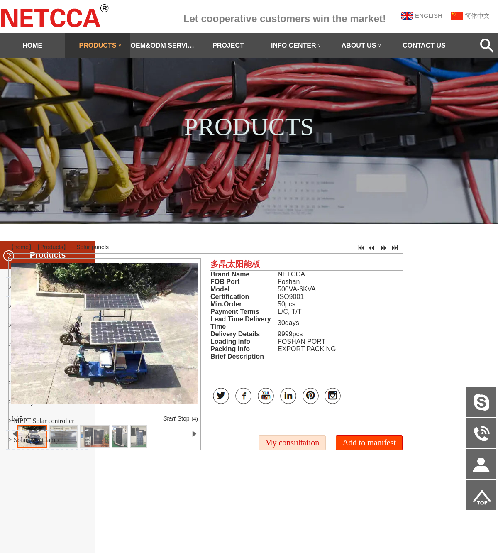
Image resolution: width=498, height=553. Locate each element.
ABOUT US (361, 45)
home (21, 247)
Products (51, 247)
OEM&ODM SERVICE (163, 45)
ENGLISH (428, 15)
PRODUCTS (100, 45)
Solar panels (92, 247)
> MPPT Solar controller (41, 420)
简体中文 (477, 15)
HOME (32, 45)
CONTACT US (424, 45)
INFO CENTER (296, 45)
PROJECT (228, 45)
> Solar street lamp (33, 439)
